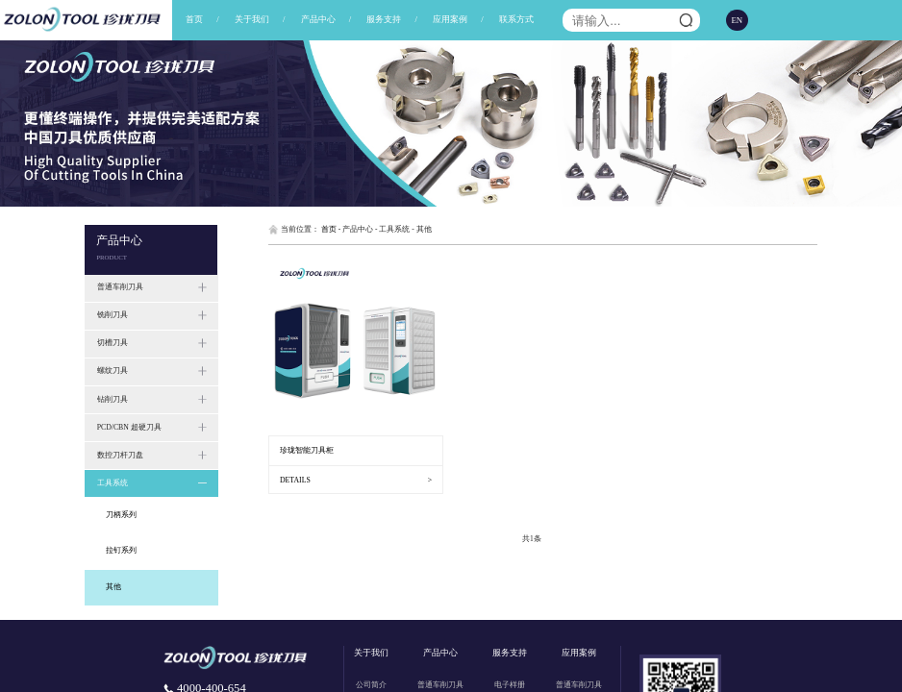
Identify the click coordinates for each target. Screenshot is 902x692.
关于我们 (252, 19)
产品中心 (318, 19)
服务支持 (383, 19)
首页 (194, 19)
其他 (113, 586)
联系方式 (516, 19)
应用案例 (450, 19)
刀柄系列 (121, 514)
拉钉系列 (121, 550)
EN (737, 20)
